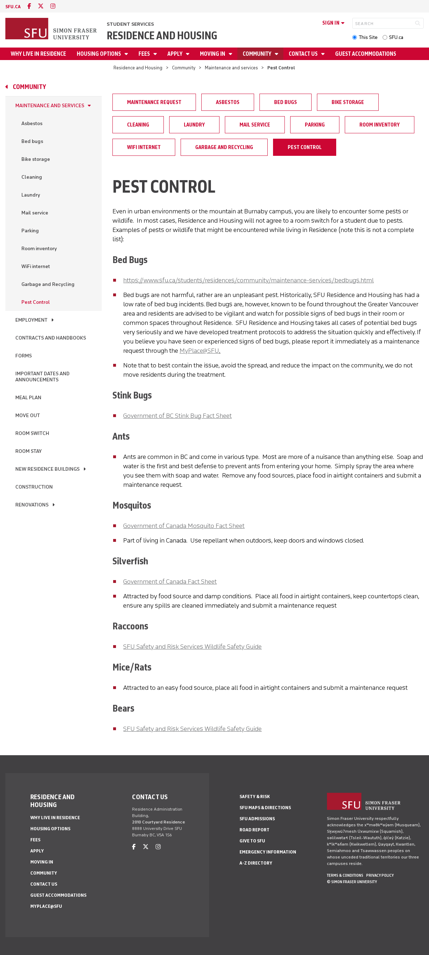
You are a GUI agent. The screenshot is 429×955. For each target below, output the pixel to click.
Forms (23, 356)
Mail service (34, 213)
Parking (30, 231)
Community (257, 53)
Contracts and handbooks (50, 338)
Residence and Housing (162, 35)
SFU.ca (396, 37)
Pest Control (35, 302)
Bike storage (35, 159)
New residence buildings (47, 469)
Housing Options (99, 53)
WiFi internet (35, 266)
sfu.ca (13, 7)
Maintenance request (154, 102)
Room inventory (39, 249)
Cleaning (31, 177)
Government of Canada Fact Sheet (170, 581)
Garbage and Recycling (48, 284)
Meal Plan (28, 398)
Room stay (28, 451)
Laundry (30, 195)
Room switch (32, 433)
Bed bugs (32, 141)
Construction (34, 487)
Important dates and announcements (42, 377)
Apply (175, 53)
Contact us (304, 53)
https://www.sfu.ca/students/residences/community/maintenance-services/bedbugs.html (248, 280)
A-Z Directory (255, 863)
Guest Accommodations (365, 53)
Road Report (254, 830)
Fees (144, 53)
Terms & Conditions (345, 875)
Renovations (32, 505)
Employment (31, 320)
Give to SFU (252, 841)
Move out (27, 415)
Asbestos (31, 123)
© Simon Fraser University (352, 881)
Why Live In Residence (38, 53)
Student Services (130, 24)
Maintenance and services (231, 67)
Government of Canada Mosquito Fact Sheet (183, 526)
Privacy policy (380, 875)
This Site (368, 37)
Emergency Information (267, 852)
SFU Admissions (257, 819)
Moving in (213, 53)
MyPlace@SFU (199, 351)
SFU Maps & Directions (265, 808)
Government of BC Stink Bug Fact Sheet (177, 416)
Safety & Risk (254, 796)
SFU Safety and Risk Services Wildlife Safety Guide (192, 646)
